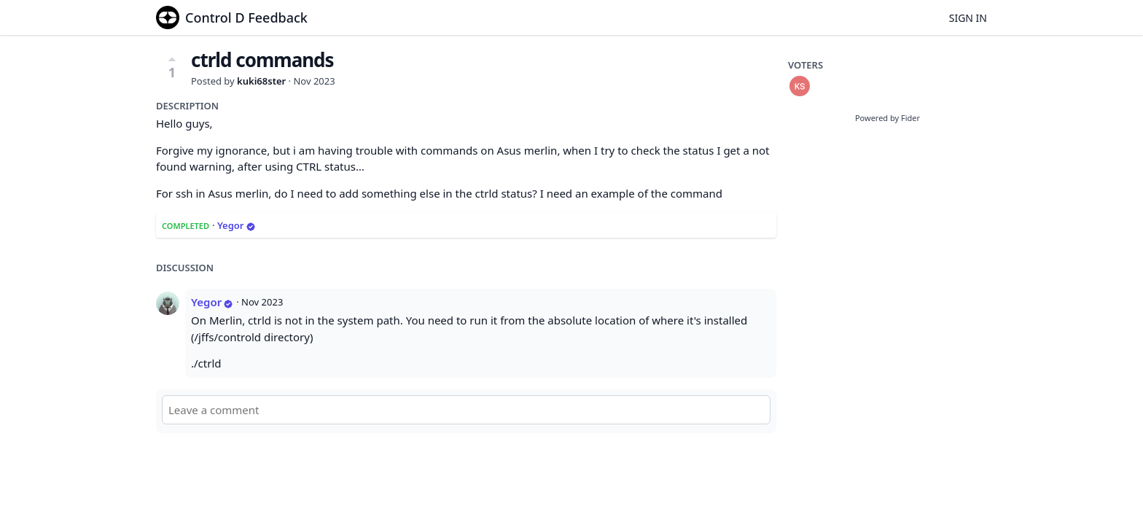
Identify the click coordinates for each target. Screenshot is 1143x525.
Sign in (968, 18)
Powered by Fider (887, 117)
